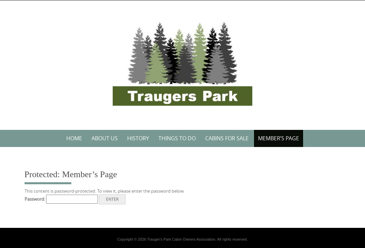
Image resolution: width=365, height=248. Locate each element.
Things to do (177, 138)
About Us (105, 138)
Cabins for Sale (227, 138)
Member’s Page (278, 138)
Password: (61, 199)
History (138, 138)
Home (74, 138)
